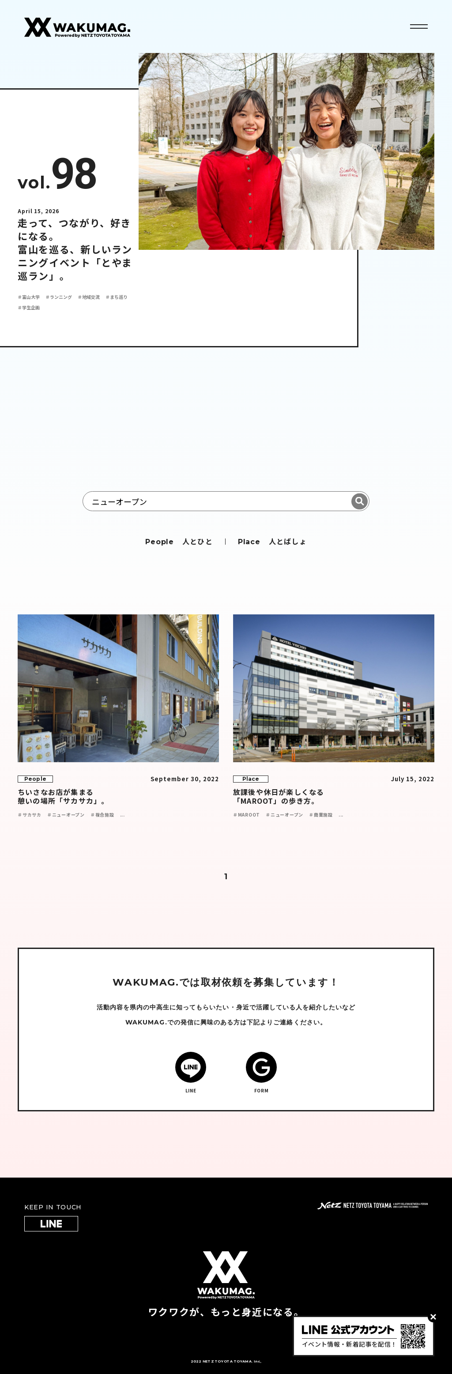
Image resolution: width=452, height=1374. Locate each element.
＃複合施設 (102, 814)
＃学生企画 (29, 307)
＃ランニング (58, 297)
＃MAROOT (246, 814)
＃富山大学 (29, 297)
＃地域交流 (89, 297)
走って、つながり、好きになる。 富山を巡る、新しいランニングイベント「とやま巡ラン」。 (75, 248)
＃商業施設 (321, 814)
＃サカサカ (29, 814)
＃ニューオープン (66, 814)
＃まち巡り (116, 297)
